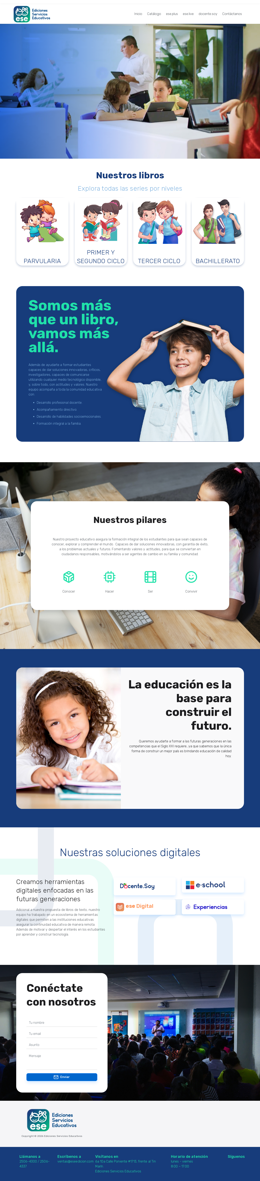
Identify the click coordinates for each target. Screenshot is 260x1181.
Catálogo (154, 14)
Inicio (138, 14)
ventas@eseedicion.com (75, 1161)
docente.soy (208, 14)
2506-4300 (28, 1161)
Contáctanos (232, 14)
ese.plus (172, 14)
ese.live (188, 14)
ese (130, 906)
